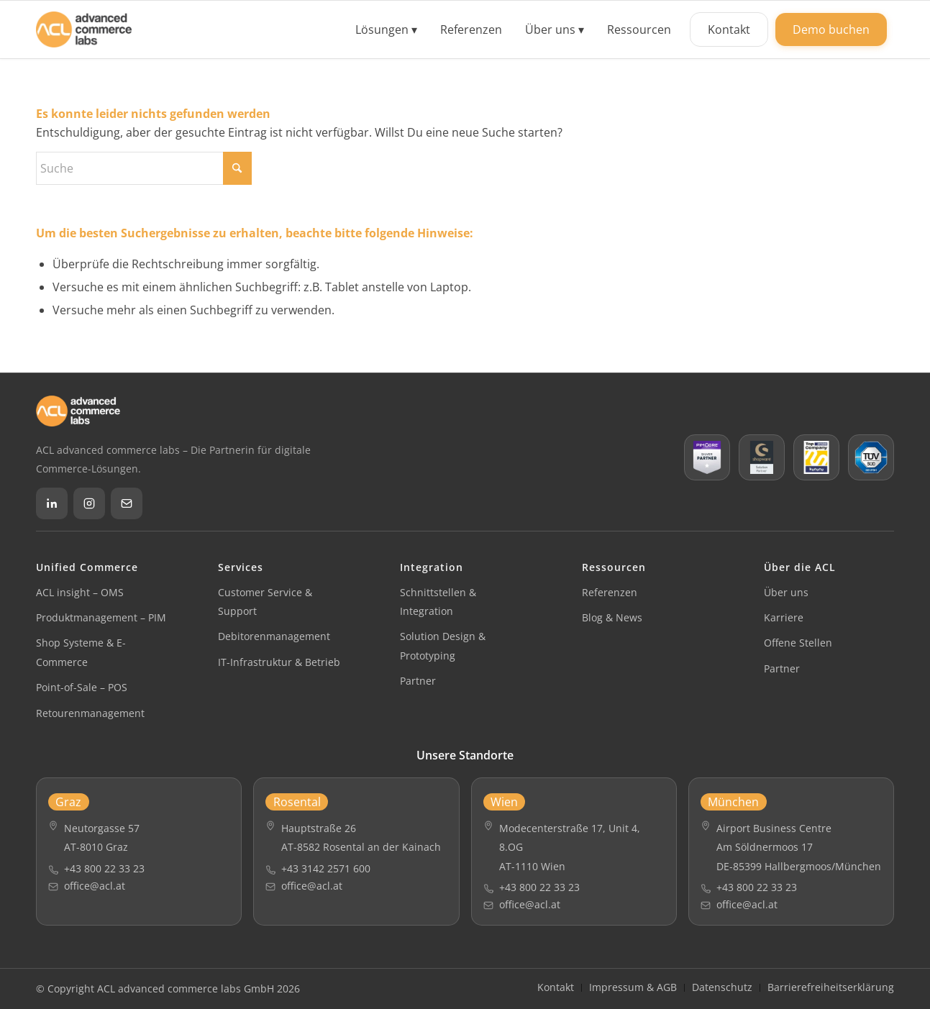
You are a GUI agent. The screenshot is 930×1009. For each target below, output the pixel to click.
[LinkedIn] (52, 503)
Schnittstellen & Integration (438, 601)
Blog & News (612, 617)
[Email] (126, 503)
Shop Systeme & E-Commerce (81, 652)
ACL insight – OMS (80, 592)
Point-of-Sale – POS (81, 687)
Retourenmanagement (90, 713)
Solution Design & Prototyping (442, 645)
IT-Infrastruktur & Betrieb (279, 662)
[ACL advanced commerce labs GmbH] (84, 29)
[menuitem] (386, 29)
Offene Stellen (798, 642)
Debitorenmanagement (274, 636)
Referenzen (609, 592)
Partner (418, 681)
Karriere (783, 617)
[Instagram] (89, 503)
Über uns (786, 592)
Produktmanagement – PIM (101, 617)
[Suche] (144, 168)
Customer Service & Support (265, 601)
